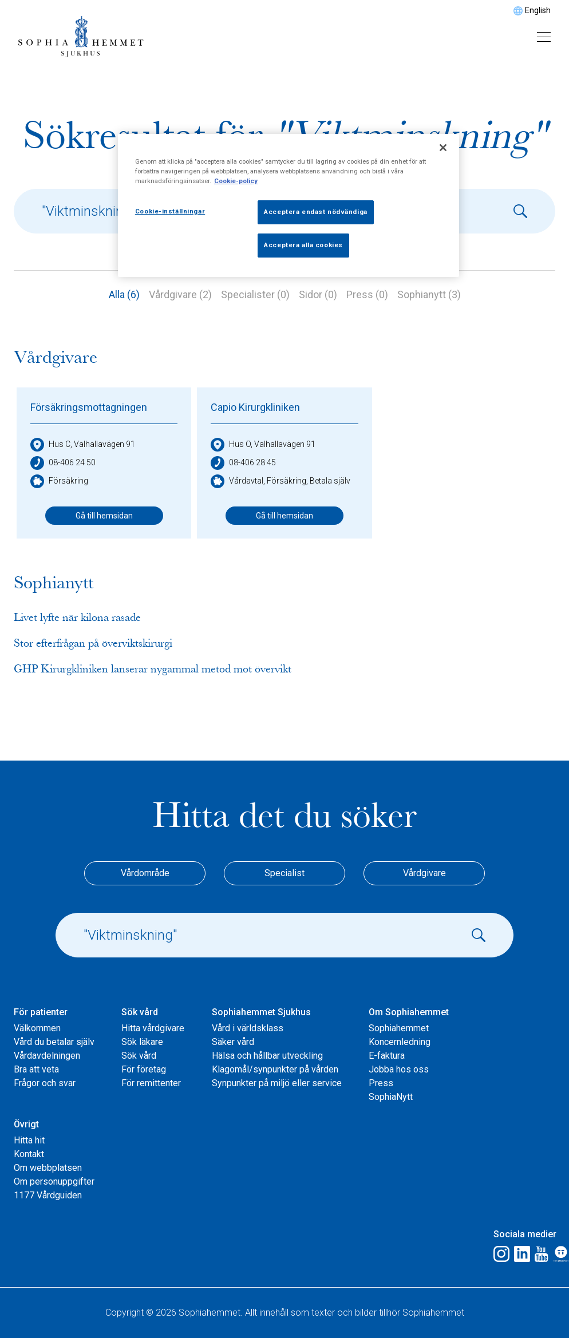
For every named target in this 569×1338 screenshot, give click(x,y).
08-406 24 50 (63, 463)
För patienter (41, 1012)
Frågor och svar (45, 1083)
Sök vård (139, 1012)
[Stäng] (443, 147)
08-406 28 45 (243, 463)
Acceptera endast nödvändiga (315, 212)
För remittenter (151, 1083)
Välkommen (37, 1028)
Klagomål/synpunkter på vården (275, 1069)
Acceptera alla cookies (303, 245)
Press (381, 1083)
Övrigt (26, 1124)
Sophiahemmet (399, 1028)
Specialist (284, 873)
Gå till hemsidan (104, 515)
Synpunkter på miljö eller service (277, 1083)
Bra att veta (36, 1069)
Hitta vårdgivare (152, 1028)
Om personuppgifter (54, 1181)
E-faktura (387, 1055)
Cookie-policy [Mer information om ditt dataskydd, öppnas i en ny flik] (236, 181)
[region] (288, 205)
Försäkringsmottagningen (88, 407)
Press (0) (367, 294)
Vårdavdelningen (47, 1055)
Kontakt (29, 1154)
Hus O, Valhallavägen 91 (263, 445)
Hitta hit (29, 1140)
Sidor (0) (318, 294)
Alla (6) (124, 294)
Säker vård (233, 1041)
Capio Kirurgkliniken (255, 407)
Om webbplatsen (48, 1167)
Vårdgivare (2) (180, 294)
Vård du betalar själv (54, 1041)
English (538, 10)
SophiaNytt (391, 1096)
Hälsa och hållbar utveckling (267, 1055)
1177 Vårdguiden (48, 1195)
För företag (143, 1069)
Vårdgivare (424, 873)
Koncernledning (399, 1041)
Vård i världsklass (247, 1028)
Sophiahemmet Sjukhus (261, 1012)
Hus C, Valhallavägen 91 (82, 445)
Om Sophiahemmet (409, 1012)
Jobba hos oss (399, 1069)
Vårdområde (145, 873)
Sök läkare (142, 1041)
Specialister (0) (255, 294)
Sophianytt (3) (429, 294)
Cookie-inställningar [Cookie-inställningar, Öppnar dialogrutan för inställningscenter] (170, 211)
